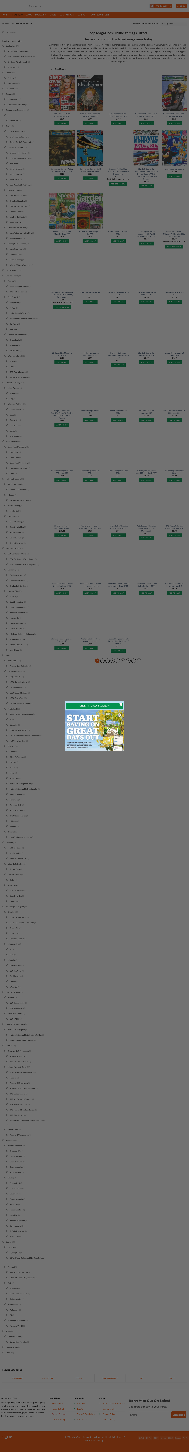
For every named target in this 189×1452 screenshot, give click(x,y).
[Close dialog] (121, 704)
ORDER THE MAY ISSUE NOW (94, 706)
